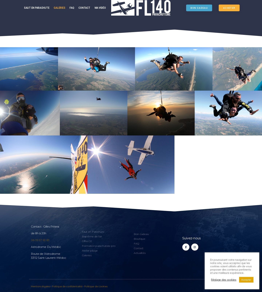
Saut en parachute (36, 7)
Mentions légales (40, 286)
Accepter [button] (246, 279)
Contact (84, 7)
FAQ (72, 7)
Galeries (59, 7)
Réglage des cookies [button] (223, 279)
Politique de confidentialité (67, 286)
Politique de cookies (96, 286)
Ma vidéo (100, 7)
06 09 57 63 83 (40, 240)
